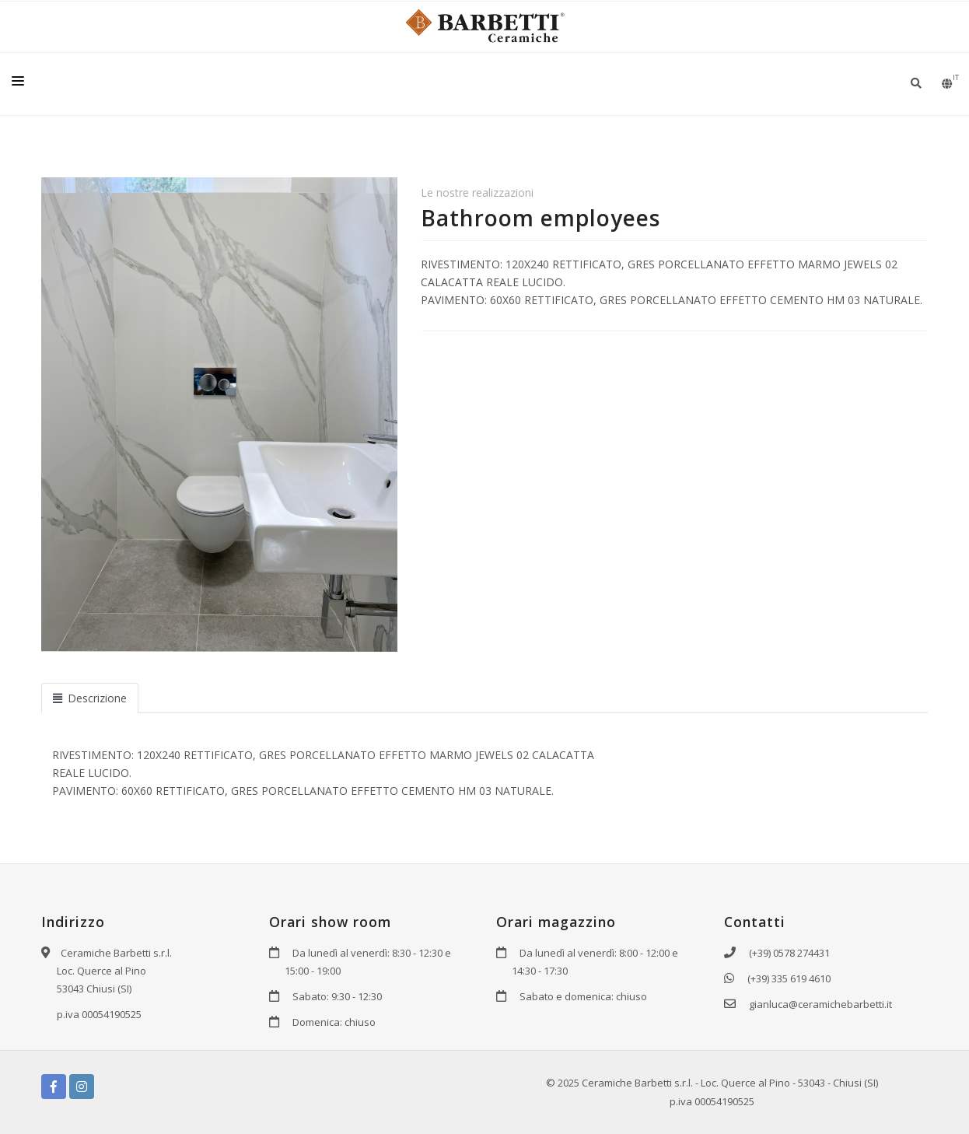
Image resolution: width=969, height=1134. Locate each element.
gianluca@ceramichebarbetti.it (820, 1004)
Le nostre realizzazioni (477, 192)
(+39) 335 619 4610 (789, 978)
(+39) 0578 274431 (789, 953)
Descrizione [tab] (90, 698)
